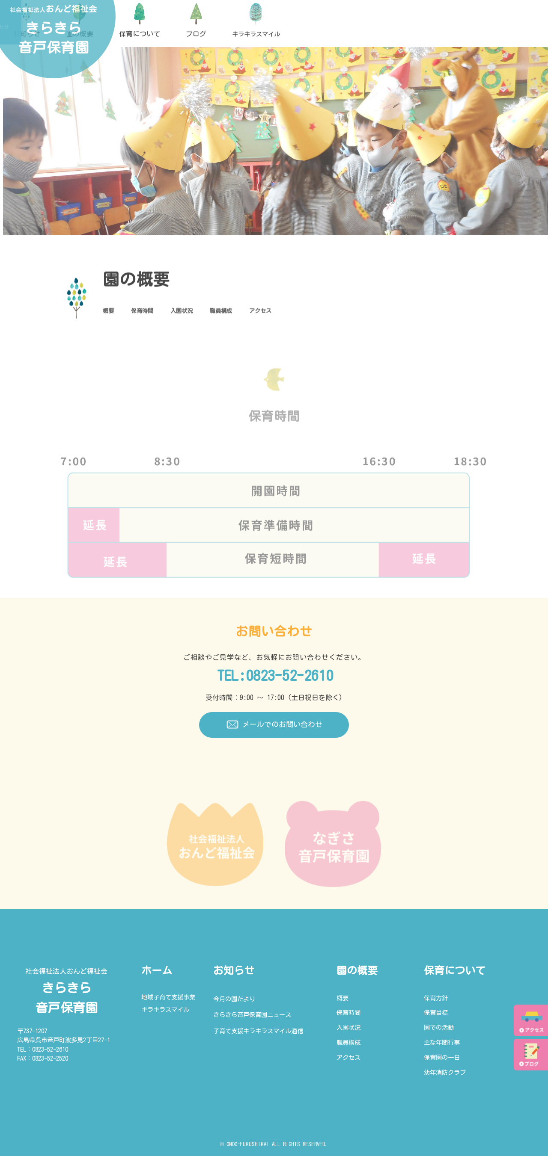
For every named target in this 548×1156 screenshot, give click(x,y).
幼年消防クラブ (445, 1072)
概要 (110, 312)
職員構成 (246, 312)
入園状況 (198, 312)
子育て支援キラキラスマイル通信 (258, 1031)
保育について (454, 970)
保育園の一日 (442, 1057)
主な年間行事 (442, 1042)
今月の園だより (234, 999)
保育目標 (436, 1012)
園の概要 (357, 970)
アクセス (294, 312)
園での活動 (439, 1027)
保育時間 (150, 312)
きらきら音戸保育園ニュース (252, 1014)
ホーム (156, 970)
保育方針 (436, 998)
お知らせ (233, 970)
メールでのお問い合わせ (274, 724)
